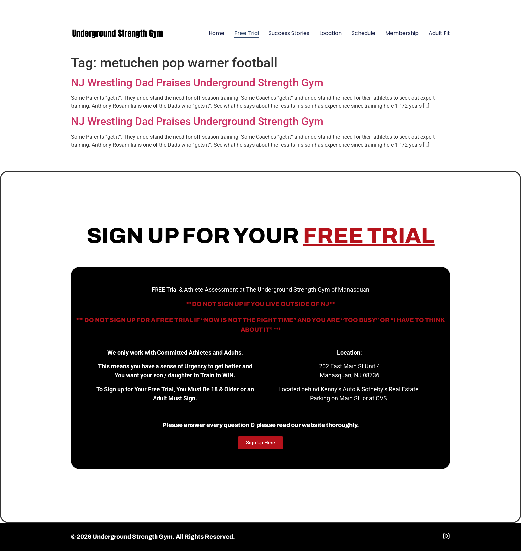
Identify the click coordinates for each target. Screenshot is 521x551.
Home (216, 33)
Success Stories (289, 33)
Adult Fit (439, 33)
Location (330, 33)
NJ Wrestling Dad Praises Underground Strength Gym (197, 82)
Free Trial (246, 33)
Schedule (363, 33)
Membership (402, 33)
